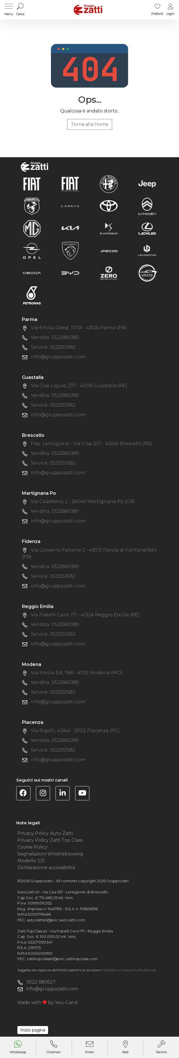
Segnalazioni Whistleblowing (50, 854)
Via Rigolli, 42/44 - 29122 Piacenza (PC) (75, 730)
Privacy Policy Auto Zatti (45, 833)
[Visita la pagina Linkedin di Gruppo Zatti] (64, 794)
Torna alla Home (89, 124)
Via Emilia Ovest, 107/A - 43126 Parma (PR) (79, 327)
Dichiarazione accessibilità (46, 867)
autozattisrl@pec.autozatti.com (56, 920)
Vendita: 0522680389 (55, 337)
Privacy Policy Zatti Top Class (50, 840)
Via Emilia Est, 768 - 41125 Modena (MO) (76, 672)
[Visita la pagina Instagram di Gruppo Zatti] (45, 794)
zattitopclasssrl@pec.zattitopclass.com (62, 958)
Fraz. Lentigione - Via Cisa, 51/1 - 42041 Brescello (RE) (91, 443)
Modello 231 (31, 860)
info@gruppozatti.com (58, 357)
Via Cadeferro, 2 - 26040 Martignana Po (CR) (83, 501)
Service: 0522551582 (53, 347)
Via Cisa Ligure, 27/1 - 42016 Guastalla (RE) (79, 385)
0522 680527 (41, 982)
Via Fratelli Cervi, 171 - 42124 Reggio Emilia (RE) (85, 614)
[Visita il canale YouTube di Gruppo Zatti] (84, 794)
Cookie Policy (32, 847)
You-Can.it (66, 1002)
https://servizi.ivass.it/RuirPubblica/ (128, 970)
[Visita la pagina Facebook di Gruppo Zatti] (25, 794)
